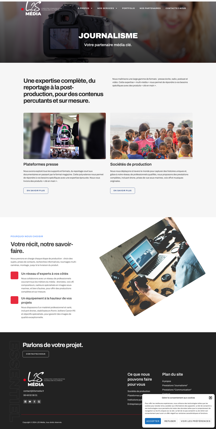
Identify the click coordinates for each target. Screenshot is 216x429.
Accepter (152, 421)
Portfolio (128, 8)
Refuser (170, 421)
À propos (85, 8)
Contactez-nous (176, 8)
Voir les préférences (195, 421)
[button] (210, 397)
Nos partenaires (150, 8)
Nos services (107, 8)
